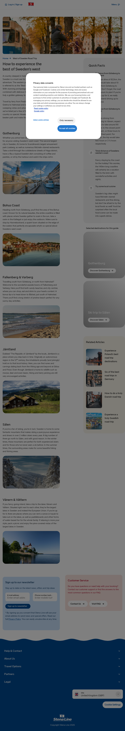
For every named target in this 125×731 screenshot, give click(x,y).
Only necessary (66, 120)
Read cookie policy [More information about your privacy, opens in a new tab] (41, 108)
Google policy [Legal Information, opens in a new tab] (39, 111)
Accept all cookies (67, 128)
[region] (63, 106)
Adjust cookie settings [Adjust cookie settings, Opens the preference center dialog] (41, 120)
